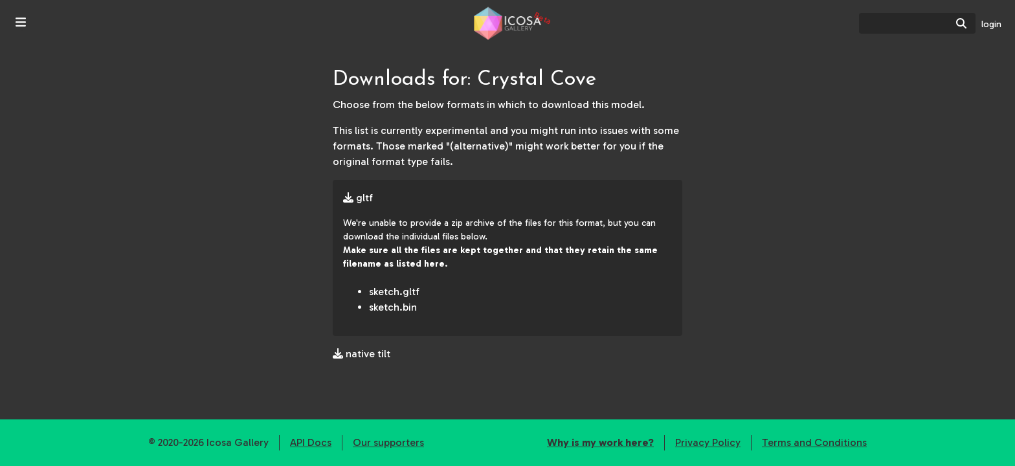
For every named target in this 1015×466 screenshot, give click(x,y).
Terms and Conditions (814, 442)
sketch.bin (393, 307)
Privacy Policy (708, 442)
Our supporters (388, 442)
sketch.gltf (394, 291)
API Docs (310, 442)
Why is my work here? (600, 442)
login (991, 24)
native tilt (361, 354)
